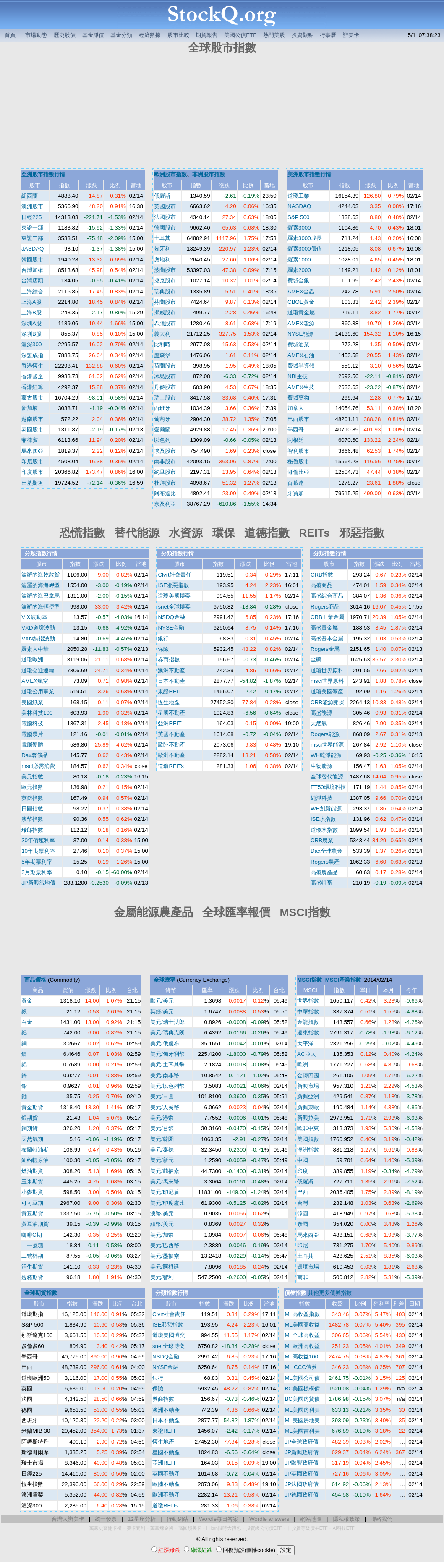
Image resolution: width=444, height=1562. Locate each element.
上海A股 (31, 302)
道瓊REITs (171, 766)
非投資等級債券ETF (307, 1528)
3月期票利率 (36, 872)
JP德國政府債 (302, 1494)
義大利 (162, 334)
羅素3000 (299, 228)
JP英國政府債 (302, 1474)
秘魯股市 (298, 461)
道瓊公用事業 (37, 691)
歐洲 (302, 1064)
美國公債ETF (240, 35)
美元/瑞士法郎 (167, 1022)
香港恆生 (32, 366)
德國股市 (165, 228)
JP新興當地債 (38, 883)
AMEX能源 (300, 323)
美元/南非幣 (164, 1075)
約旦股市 (165, 472)
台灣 (302, 1203)
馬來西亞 (32, 451)
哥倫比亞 (298, 472)
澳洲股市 (32, 206)
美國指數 (308, 1139)
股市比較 (178, 35)
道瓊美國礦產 (327, 691)
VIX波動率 (34, 617)
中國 (302, 1160)
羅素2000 (299, 270)
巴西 (302, 1192)
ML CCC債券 (301, 1367)
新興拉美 (308, 1118)
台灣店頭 (32, 280)
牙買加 (295, 493)
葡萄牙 (162, 419)
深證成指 (32, 355)
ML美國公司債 (302, 1378)
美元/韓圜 (162, 1139)
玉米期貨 (32, 1181)
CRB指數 (322, 575)
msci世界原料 (327, 681)
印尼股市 (32, 461)
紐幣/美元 (162, 1224)
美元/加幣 (162, 1235)
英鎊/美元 (162, 1011)
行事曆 (328, 35)
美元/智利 (162, 1277)
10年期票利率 (38, 851)
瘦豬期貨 (32, 1277)
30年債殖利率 (38, 840)
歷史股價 (65, 35)
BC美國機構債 (302, 1388)
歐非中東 (308, 1128)
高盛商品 (321, 585)
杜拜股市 (165, 483)
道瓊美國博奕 (174, 596)
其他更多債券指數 (330, 1293)
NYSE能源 (300, 334)
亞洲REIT (169, 723)
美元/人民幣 (164, 1107)
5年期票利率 (36, 862)
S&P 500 (298, 217)
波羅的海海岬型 (40, 585)
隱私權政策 (346, 1519)
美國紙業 (32, 702)
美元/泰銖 (162, 1150)
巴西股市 (298, 419)
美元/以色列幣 (167, 1086)
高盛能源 (321, 713)
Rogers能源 (325, 734)
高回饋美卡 (189, 1528)
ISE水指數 (323, 819)
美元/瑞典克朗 (167, 1032)
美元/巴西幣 (164, 1245)
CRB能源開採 (327, 702)
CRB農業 (322, 840)
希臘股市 (165, 323)
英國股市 (165, 206)
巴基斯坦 (32, 483)
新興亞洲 (308, 1096)
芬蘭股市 (165, 302)
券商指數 (169, 659)
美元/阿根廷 (164, 1267)
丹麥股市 (165, 387)
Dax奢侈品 (34, 755)
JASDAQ (32, 249)
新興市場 (308, 1086)
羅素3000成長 (304, 238)
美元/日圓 (162, 1096)
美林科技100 (36, 713)
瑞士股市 (165, 397)
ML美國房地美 (302, 1420)
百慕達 (295, 483)
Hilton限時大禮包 (223, 1528)
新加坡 (29, 408)
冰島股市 (165, 376)
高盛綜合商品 (327, 596)
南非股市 (165, 461)
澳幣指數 (32, 819)
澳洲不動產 (171, 670)
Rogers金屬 (325, 649)
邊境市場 (308, 1267)
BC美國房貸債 (302, 1399)
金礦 (316, 659)
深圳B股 (31, 334)
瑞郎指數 (32, 830)
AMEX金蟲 (300, 291)
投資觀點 (302, 35)
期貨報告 (206, 35)
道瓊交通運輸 (37, 670)
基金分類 (121, 35)
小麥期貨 (32, 1192)
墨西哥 (295, 429)
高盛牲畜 (321, 883)
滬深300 (31, 344)
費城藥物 (298, 397)
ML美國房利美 (302, 1410)
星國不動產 (171, 713)
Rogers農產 (325, 862)
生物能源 (321, 766)
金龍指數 (308, 1022)
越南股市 (32, 419)
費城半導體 (301, 366)
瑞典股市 (165, 291)
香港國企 (32, 376)
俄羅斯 (162, 196)
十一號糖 (32, 1245)
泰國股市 (32, 429)
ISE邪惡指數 (173, 585)
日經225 (31, 217)
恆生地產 (169, 702)
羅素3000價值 (304, 249)
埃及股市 (165, 451)
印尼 (302, 1245)
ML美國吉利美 (302, 1431)
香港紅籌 (32, 387)
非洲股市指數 (208, 174)
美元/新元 (162, 1160)
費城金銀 (298, 280)
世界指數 (308, 1001)
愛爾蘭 (162, 429)
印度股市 (32, 472)
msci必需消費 (38, 766)
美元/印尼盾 (164, 1192)
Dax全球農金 (326, 851)
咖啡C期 (31, 1235)
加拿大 (295, 408)
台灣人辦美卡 (68, 1519)
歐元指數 (32, 787)
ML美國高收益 (302, 1325)
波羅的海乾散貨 (40, 575)
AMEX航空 (34, 681)
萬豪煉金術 (161, 1528)
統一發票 (106, 1519)
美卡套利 (136, 1528)
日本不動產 (171, 681)
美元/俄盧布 (164, 1043)
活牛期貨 (32, 1267)
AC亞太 (306, 1054)
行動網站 (177, 1519)
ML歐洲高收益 (302, 1346)
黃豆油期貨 (35, 1224)
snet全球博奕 (174, 606)
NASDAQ (299, 206)
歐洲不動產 (171, 755)
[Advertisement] (222, 112)
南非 (302, 1277)
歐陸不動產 (171, 745)
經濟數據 (150, 35)
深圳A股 (31, 323)
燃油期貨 (32, 1171)
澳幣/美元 (162, 1213)
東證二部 (32, 238)
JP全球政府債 (302, 1442)
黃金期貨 (32, 1107)
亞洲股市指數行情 (43, 174)
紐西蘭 (29, 196)
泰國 (302, 1224)
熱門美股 (274, 35)
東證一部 (32, 228)
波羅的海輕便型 (40, 606)
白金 (26, 1022)
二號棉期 (32, 1256)
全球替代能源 (327, 776)
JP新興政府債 (302, 1452)
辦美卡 (351, 35)
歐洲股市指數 (170, 174)
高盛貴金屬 (324, 627)
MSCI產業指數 (343, 980)
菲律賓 (29, 440)
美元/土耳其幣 (167, 1064)
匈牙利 (162, 249)
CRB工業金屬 (327, 617)
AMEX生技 (300, 387)
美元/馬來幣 (164, 1181)
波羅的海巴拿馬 (40, 596)
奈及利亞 (165, 504)
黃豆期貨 (32, 1213)
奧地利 (162, 259)
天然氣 (319, 723)
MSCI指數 (309, 980)
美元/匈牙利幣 (167, 1054)
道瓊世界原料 (327, 670)
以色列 (162, 440)
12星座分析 (142, 1519)
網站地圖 (311, 1519)
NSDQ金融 (171, 617)
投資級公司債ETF (264, 1528)
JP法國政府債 (302, 1484)
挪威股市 (165, 312)
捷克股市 (165, 280)
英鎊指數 (32, 798)
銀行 (163, 638)
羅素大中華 (35, 649)
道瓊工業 (298, 196)
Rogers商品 (325, 606)
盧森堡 (162, 355)
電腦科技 (32, 723)
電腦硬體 (32, 745)
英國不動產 (171, 734)
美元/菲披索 (164, 1171)
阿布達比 (165, 493)
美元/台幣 (162, 1128)
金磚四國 (308, 1075)
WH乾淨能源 (326, 755)
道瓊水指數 (324, 830)
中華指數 (308, 1011)
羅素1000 (299, 259)
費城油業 (298, 344)
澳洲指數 (308, 1150)
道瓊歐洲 (32, 659)
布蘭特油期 (35, 1150)
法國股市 (165, 217)
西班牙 (162, 408)
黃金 (26, 1001)
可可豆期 (32, 1203)
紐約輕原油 (35, 1160)
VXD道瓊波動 (38, 627)
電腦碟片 (32, 734)
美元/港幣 (162, 1118)
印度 (302, 1171)
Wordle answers (269, 1519)
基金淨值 (93, 35)
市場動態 (36, 35)
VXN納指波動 (38, 638)
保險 (163, 649)
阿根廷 (295, 440)
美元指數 (32, 776)
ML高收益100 (301, 1356)
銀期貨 (29, 1118)
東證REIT (169, 691)
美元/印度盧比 (167, 1203)
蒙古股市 (32, 397)
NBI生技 (297, 376)
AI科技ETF (344, 1528)
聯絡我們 (381, 1519)
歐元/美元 (162, 1001)
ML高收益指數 (302, 1314)
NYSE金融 (171, 627)
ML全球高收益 (302, 1335)
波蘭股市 (165, 270)
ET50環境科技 (328, 787)
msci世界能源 (327, 745)
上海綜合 (32, 291)
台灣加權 (32, 270)
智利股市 (298, 451)
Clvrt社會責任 (174, 575)
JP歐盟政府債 (302, 1463)
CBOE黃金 (300, 302)
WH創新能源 (326, 808)
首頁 (10, 35)
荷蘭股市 (165, 366)
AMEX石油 (300, 355)
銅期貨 (29, 1128)
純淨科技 (321, 798)
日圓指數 (32, 808)
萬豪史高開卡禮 (105, 1528)
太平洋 (305, 1043)
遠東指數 (308, 1032)
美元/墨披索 (164, 1256)
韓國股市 (32, 259)
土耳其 (162, 238)
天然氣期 (32, 1139)
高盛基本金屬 (327, 638)
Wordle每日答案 (218, 1519)
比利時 (162, 344)
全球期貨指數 (40, 1293)
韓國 (302, 1213)
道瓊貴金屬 (301, 312)
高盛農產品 (324, 872)
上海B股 (31, 312)
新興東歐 (308, 1107)
